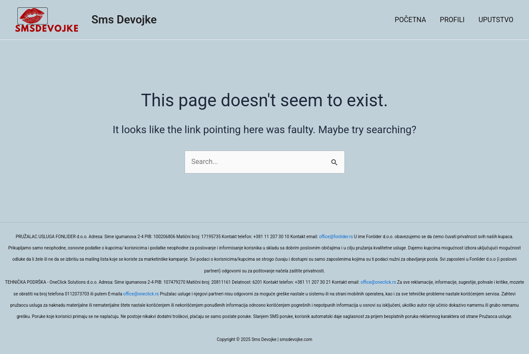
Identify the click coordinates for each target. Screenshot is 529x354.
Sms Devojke (124, 19)
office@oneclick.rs (378, 282)
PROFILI (452, 20)
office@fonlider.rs (336, 236)
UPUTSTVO (495, 20)
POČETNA (410, 20)
